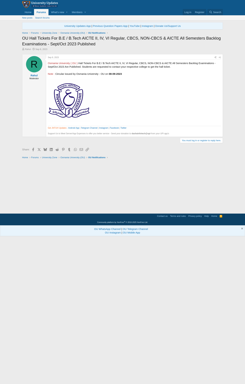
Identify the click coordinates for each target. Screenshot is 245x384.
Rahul (28, 49)
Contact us (162, 362)
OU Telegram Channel (135, 375)
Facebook (114, 225)
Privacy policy (195, 362)
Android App (73, 225)
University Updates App (77, 25)
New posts (27, 17)
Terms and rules (178, 362)
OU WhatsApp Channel (107, 375)
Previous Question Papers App (110, 25)
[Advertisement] (122, 76)
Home (28, 12)
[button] (66, 12)
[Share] (215, 105)
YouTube (135, 25)
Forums (41, 12)
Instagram (147, 25)
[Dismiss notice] (241, 375)
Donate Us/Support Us (168, 25)
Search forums (42, 17)
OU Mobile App (131, 378)
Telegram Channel (89, 225)
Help (206, 362)
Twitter (123, 225)
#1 (220, 105)
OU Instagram (113, 378)
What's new (57, 12)
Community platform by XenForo (122, 368)
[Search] (215, 12)
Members (77, 12)
